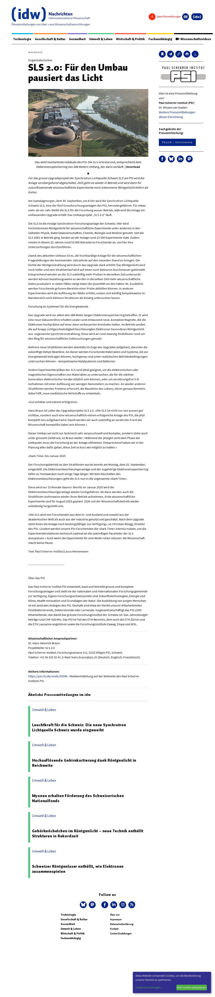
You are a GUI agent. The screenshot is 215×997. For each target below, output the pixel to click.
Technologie (22, 39)
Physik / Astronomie (177, 142)
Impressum (116, 919)
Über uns (114, 914)
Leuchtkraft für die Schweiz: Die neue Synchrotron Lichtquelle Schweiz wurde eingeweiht (79, 727)
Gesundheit (77, 39)
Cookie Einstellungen (121, 933)
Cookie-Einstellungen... (149, 987)
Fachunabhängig (161, 39)
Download (133, 167)
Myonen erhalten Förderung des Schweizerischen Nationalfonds (78, 798)
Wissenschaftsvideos (194, 39)
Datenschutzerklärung (121, 924)
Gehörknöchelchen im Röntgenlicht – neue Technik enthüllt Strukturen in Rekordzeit (87, 833)
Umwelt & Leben (101, 39)
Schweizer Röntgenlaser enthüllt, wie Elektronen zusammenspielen (78, 868)
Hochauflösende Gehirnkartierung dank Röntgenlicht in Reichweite (84, 762)
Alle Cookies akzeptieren (191, 987)
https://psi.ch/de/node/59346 (47, 676)
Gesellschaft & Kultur (50, 39)
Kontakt (114, 928)
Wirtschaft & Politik (130, 39)
